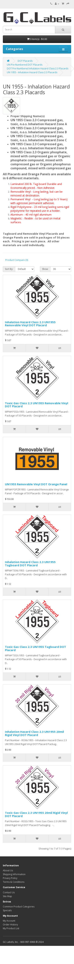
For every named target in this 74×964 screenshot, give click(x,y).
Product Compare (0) (16, 260)
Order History (10, 924)
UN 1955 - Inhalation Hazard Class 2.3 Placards (32, 72)
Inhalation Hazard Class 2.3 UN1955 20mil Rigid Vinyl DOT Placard (34, 733)
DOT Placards (25, 60)
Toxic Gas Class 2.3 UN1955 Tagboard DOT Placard (35, 648)
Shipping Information (14, 874)
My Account (9, 920)
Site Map (7, 896)
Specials (7, 910)
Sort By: (9, 269)
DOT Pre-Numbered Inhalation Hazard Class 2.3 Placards (37, 68)
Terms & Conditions (13, 882)
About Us (8, 870)
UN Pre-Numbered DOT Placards (24, 64)
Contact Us (9, 892)
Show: (45, 269)
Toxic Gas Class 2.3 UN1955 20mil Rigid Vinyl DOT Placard (36, 814)
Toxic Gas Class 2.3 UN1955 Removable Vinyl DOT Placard (36, 404)
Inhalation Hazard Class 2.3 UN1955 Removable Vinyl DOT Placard (30, 323)
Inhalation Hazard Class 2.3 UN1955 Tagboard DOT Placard (30, 563)
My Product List (11, 928)
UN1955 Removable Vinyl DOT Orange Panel (36, 484)
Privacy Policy (10, 878)
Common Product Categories (18, 906)
